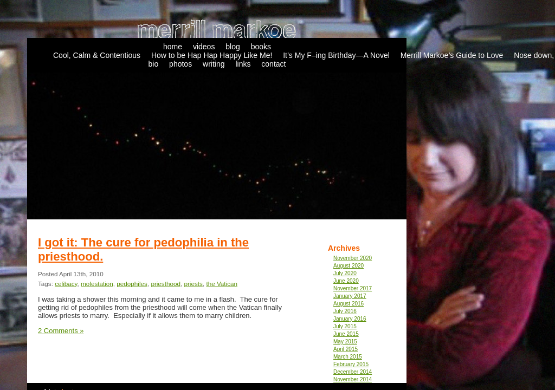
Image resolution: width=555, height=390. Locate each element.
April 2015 (345, 349)
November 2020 (352, 258)
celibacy (66, 283)
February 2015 (351, 364)
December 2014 (352, 372)
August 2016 (348, 304)
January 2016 (349, 319)
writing (213, 64)
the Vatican (221, 283)
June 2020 (346, 281)
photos (180, 64)
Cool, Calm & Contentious (96, 55)
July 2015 (345, 326)
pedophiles (132, 283)
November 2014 (352, 379)
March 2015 (347, 357)
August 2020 (348, 266)
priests (193, 283)
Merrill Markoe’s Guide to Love (452, 55)
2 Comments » (61, 331)
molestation (97, 283)
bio (154, 64)
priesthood (165, 283)
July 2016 (345, 311)
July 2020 (345, 273)
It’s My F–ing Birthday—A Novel (336, 55)
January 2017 (349, 296)
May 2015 (345, 341)
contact (273, 64)
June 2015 (346, 334)
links (242, 64)
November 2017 (352, 288)
